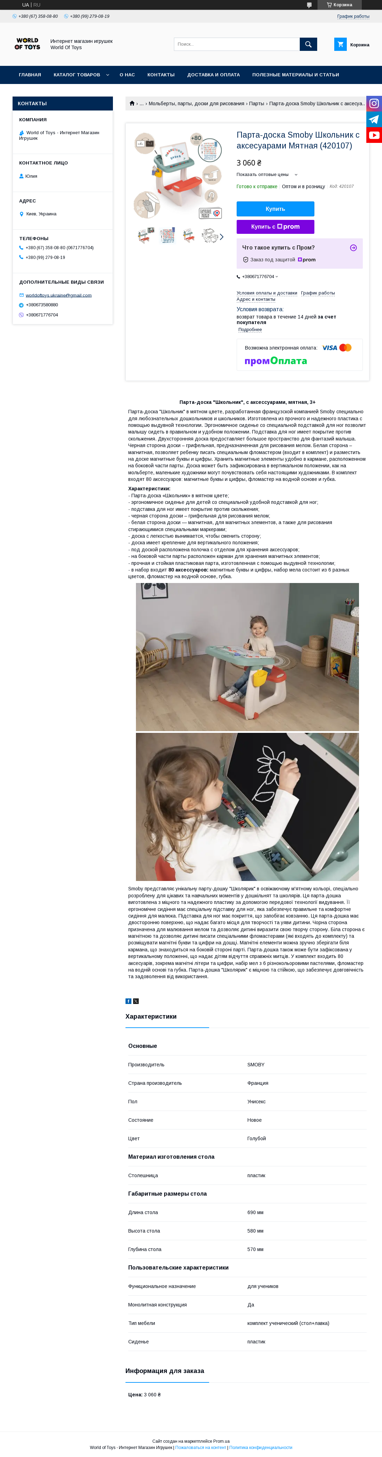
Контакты (161, 74)
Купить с (275, 227)
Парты (256, 103)
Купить (275, 209)
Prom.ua (221, 1441)
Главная (30, 74)
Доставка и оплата (213, 74)
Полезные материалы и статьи (295, 74)
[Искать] (308, 44)
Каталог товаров (77, 74)
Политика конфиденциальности (260, 1447)
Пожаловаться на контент (200, 1447)
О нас (127, 74)
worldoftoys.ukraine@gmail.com (59, 295)
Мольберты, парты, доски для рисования (196, 103)
